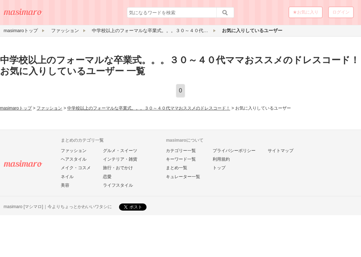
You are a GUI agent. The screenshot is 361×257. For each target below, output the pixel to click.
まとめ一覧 (176, 167)
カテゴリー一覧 (181, 150)
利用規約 (221, 159)
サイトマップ (280, 150)
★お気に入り (305, 12)
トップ (219, 167)
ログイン (341, 12)
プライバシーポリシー (234, 150)
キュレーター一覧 (183, 176)
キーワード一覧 (181, 159)
